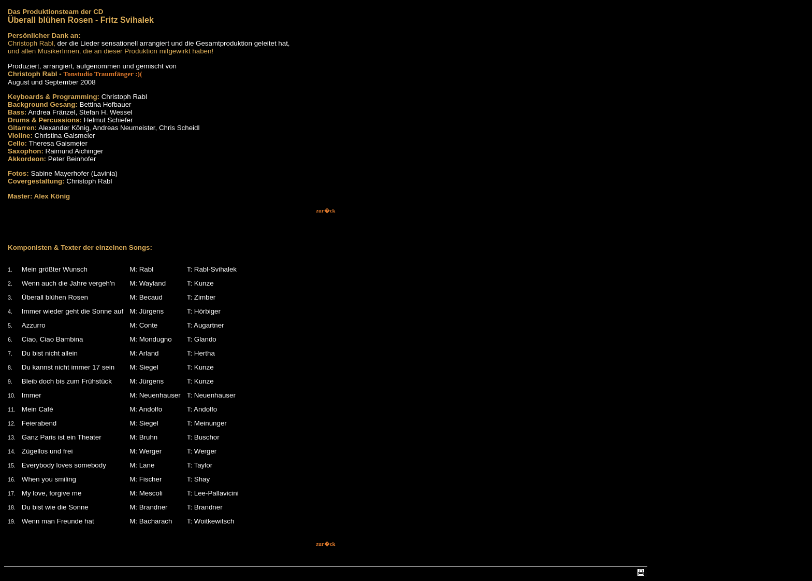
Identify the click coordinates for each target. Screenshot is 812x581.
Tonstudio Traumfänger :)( (102, 74)
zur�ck (325, 211)
